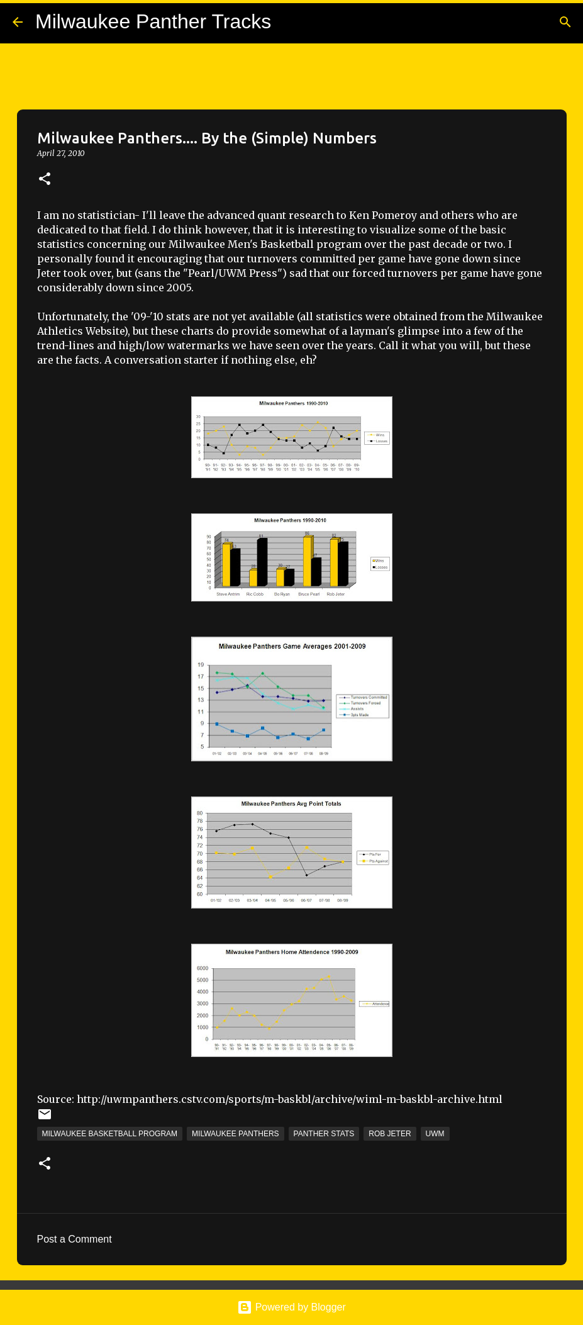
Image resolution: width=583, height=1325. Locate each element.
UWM (435, 1133)
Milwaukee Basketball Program (110, 1133)
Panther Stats (324, 1133)
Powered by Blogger (291, 1307)
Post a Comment (74, 1239)
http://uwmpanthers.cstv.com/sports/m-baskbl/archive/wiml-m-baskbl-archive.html (289, 1099)
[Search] (565, 22)
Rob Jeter (390, 1133)
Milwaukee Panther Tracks (153, 21)
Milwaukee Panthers (235, 1133)
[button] (44, 179)
